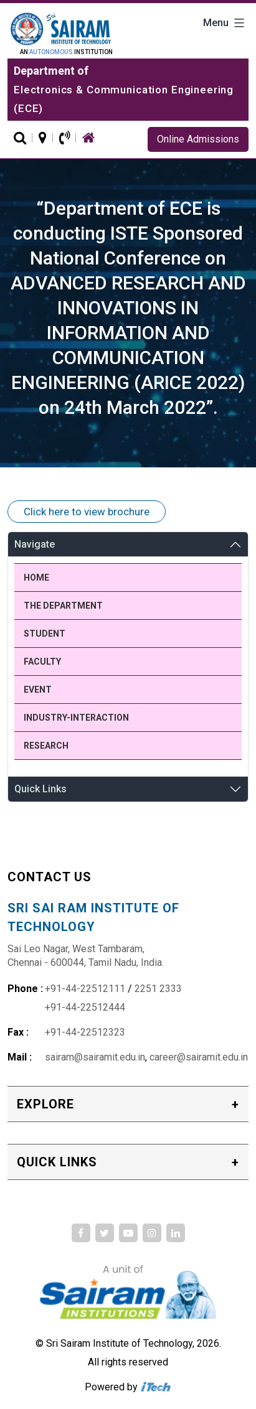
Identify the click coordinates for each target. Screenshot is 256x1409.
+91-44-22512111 (85, 989)
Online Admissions (198, 139)
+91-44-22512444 (85, 1007)
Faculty (42, 662)
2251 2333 (158, 989)
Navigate (34, 544)
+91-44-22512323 (85, 1032)
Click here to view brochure (86, 511)
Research (46, 746)
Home (36, 578)
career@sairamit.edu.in (198, 1057)
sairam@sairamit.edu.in (95, 1057)
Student (44, 634)
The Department (63, 606)
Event (38, 690)
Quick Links (40, 789)
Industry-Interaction (76, 718)
